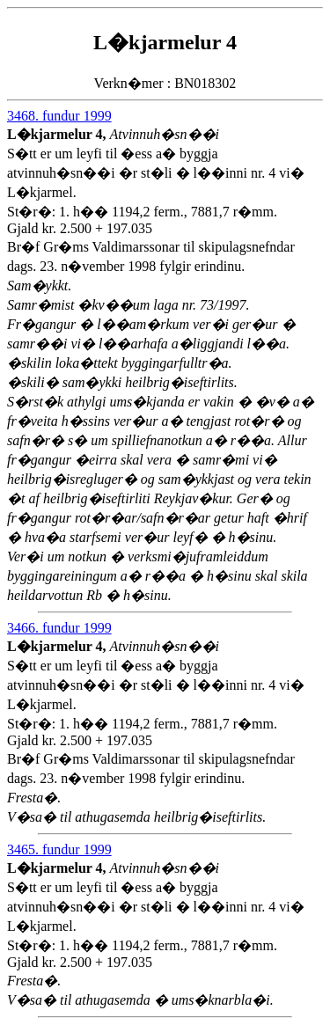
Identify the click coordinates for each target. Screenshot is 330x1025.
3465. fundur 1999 (59, 849)
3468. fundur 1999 (59, 115)
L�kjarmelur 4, (58, 134)
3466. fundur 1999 (59, 627)
